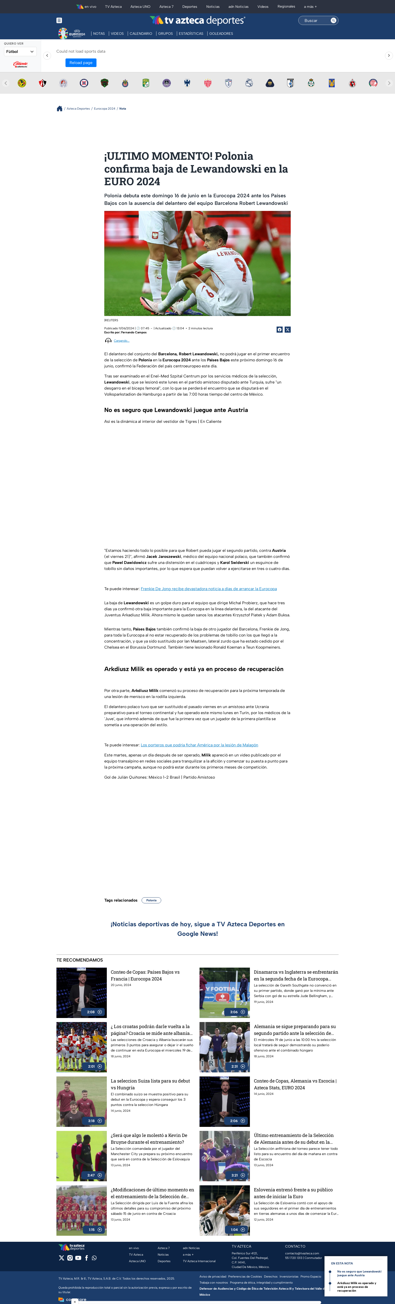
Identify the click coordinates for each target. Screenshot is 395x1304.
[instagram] (70, 1259)
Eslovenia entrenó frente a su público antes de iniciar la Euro (293, 1193)
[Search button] (333, 20)
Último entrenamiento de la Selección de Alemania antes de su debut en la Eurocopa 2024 (294, 1138)
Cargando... (121, 340)
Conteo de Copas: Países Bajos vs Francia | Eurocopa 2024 (145, 975)
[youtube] (78, 1259)
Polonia (151, 900)
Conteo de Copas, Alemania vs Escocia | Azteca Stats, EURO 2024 (295, 1084)
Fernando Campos (134, 332)
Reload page (81, 62)
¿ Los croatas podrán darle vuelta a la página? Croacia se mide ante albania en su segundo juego (150, 1029)
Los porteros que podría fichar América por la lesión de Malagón (199, 745)
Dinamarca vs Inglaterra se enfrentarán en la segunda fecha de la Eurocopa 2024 (296, 975)
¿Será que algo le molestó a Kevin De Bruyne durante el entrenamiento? (149, 1138)
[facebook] (86, 1259)
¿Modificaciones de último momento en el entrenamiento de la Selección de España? (152, 1193)
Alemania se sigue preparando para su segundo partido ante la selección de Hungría (295, 1029)
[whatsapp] (94, 1259)
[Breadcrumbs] (61, 108)
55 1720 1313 (293, 1258)
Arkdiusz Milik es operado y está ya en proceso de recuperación (356, 1286)
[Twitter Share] (288, 330)
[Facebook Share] (280, 330)
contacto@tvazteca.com (302, 1253)
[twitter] (61, 1259)
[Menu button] (76, 20)
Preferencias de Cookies (245, 1276)
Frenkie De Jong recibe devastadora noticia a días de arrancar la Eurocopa (209, 588)
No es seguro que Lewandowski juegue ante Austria (359, 1273)
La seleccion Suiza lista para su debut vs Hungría (150, 1084)
